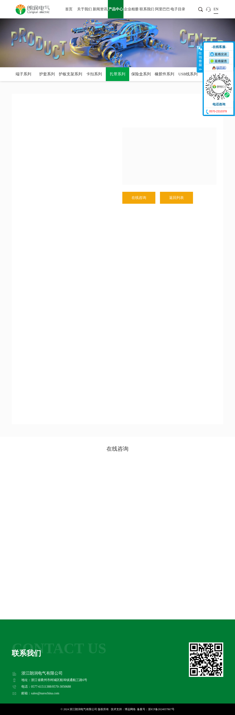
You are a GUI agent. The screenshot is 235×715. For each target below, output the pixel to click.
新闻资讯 (100, 9)
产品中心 (115, 9)
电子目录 (178, 9)
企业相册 (131, 9)
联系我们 (147, 9)
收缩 (200, 59)
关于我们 (84, 9)
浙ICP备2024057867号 (161, 709)
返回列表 (176, 198)
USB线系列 (188, 74)
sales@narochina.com (45, 693)
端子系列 (23, 74)
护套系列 (47, 74)
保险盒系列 (141, 74)
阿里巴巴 (162, 9)
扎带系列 (117, 74)
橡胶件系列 (164, 74)
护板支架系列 (70, 74)
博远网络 (130, 709)
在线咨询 (138, 198)
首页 (69, 9)
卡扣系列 (94, 74)
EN (215, 9)
